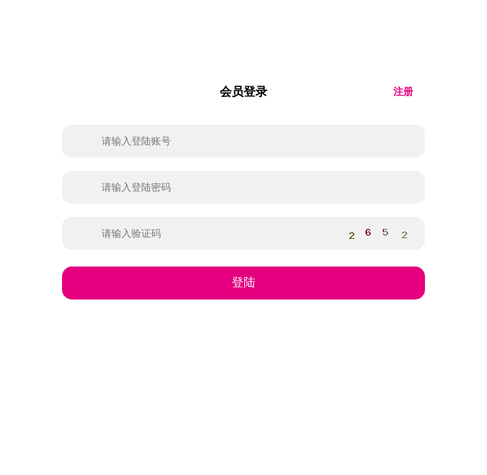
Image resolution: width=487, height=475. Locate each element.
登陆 (243, 282)
